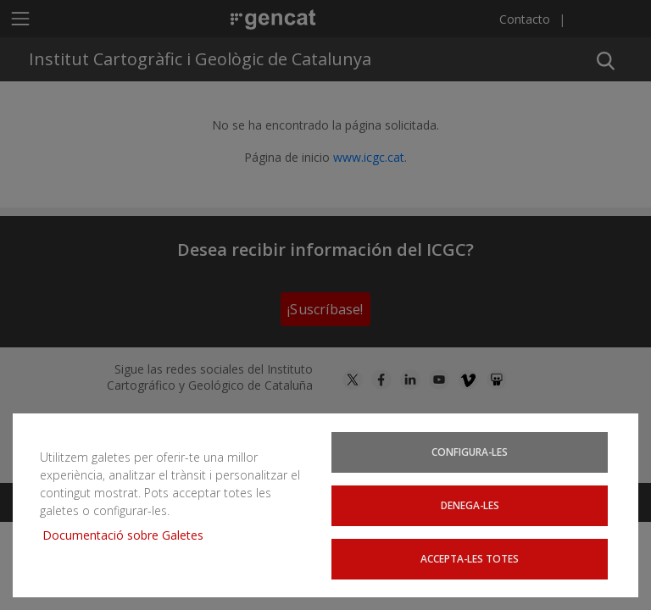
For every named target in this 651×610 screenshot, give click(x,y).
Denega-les (470, 506)
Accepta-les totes (470, 558)
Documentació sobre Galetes (129, 537)
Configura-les (470, 453)
